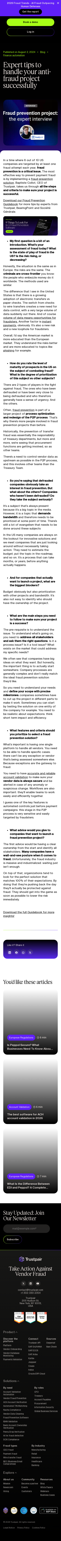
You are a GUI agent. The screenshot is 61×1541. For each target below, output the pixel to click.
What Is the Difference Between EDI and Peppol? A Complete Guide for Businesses (28, 1187)
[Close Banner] (58, 3)
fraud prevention (23, 410)
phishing (8, 350)
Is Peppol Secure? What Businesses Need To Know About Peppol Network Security (29, 1049)
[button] (9, 952)
